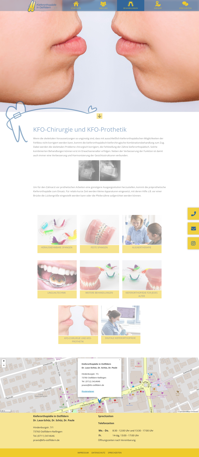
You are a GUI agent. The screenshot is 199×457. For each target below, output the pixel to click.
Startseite (76, 8)
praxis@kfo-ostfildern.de (46, 440)
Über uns (103, 8)
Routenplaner (88, 391)
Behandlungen (130, 8)
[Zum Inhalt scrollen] (99, 116)
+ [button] (4, 361)
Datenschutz (98, 452)
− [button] (4, 365)
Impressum (83, 452)
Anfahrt (158, 8)
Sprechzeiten (185, 8)
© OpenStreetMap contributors (188, 411)
